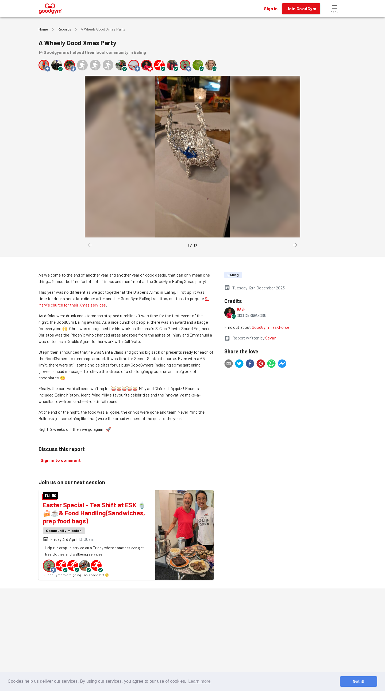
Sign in (271, 8)
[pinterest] (260, 364)
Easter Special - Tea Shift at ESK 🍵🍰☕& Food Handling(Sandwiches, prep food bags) (94, 513)
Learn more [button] (199, 681)
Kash (241, 308)
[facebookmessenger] (282, 364)
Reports (64, 29)
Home (43, 29)
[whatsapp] (271, 364)
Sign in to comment (60, 460)
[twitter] (239, 364)
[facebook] (250, 364)
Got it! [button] (358, 681)
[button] (334, 8)
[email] (228, 364)
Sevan (270, 337)
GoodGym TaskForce (271, 327)
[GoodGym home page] (50, 7)
